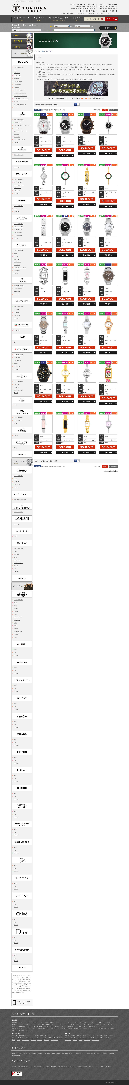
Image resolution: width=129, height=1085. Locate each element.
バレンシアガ (100, 1037)
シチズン (85, 1026)
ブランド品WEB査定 (51, 1066)
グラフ (28, 1028)
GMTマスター (17, 78)
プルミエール (17, 315)
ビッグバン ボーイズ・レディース (22, 125)
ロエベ (66, 1037)
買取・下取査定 (85, 98)
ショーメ (70, 1028)
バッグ (15, 649)
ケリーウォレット (18, 631)
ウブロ (20, 1022)
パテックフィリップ (18, 154)
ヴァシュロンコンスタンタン (69, 1026)
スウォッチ (53, 1028)
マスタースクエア (18, 235)
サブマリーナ (17, 73)
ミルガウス (16, 87)
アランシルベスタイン (81, 1024)
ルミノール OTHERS (19, 185)
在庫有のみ (17, 27)
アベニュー (16, 309)
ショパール (98, 1024)
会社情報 (91, 13)
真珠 (15, 568)
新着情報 (70, 13)
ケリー (15, 605)
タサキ (18, 1040)
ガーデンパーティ (18, 617)
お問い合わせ (101, 13)
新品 (15, 25)
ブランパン (14, 1030)
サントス (16, 256)
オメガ (75, 1022)
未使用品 (36, 25)
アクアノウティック (61, 1024)
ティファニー (111, 1028)
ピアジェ (46, 1026)
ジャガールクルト (22, 1026)
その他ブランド (54, 1040)
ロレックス (14, 1022)
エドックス (93, 1028)
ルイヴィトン (31, 1026)
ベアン (15, 622)
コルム (104, 1024)
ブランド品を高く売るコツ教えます (66, 1066)
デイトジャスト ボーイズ (20, 93)
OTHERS (16, 107)
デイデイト (16, 101)
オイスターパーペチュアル (20, 104)
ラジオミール (17, 190)
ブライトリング (15, 1024)
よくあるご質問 (81, 13)
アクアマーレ (17, 366)
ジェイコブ (41, 1024)
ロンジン (34, 1028)
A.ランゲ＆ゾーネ (102, 1028)
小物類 (15, 637)
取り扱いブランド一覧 (17, 1053)
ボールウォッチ (77, 1028)
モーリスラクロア (23, 1030)
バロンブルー (17, 259)
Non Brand (14, 1042)
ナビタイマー (17, 387)
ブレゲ (15, 405)
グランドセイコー (18, 420)
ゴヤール (79, 1035)
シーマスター (17, 291)
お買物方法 (111, 1053)
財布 (15, 652)
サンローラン (92, 1037)
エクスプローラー (18, 81)
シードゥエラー (17, 75)
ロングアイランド (18, 229)
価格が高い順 (51, 110)
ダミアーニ (16, 524)
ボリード (16, 608)
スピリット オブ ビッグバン (20, 131)
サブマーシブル (17, 188)
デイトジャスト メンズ (19, 90)
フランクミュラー (60, 1022)
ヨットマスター (17, 84)
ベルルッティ (73, 1037)
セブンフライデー (50, 1024)
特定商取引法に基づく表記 (93, 1053)
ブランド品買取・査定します (25, 1066)
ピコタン (16, 614)
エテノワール (71, 1024)
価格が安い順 (60, 110)
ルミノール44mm (18, 182)
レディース (16, 211)
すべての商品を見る (18, 67)
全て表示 (105, 110)
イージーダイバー (18, 357)
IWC (15, 342)
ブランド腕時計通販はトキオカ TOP (43, 51)
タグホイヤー (17, 330)
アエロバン (16, 134)
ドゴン (15, 625)
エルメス (16, 435)
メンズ (15, 208)
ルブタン (107, 1037)
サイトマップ (111, 13)
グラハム (110, 1024)
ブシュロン (46, 1040)
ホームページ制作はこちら (111, 1082)
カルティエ (69, 1022)
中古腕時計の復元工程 (82, 1066)
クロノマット (17, 384)
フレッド (59, 1035)
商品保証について (80, 1053)
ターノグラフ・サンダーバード (21, 98)
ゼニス (15, 447)
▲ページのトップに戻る (111, 471)
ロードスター (17, 270)
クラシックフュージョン (19, 139)
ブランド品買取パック (39, 1066)
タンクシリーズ (17, 262)
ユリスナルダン (62, 1028)
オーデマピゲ (17, 167)
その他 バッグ (17, 620)
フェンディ (85, 1028)
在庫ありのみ (113, 110)
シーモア (16, 363)
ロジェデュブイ (106, 1022)
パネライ (46, 1022)
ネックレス (16, 481)
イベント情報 (47, 1053)
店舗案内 (14, 1066)
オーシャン (16, 312)
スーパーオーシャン (18, 390)
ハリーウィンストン (18, 511)
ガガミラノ (57, 1026)
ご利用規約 (104, 1053)
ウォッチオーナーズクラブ (68, 1053)
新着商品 (40, 1053)
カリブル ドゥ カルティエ (20, 267)
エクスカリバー (17, 360)
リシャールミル (93, 1026)
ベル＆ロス (91, 1024)
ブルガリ (14, 1026)
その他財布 (16, 634)
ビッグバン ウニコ (18, 128)
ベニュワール (17, 265)
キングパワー (17, 136)
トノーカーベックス (18, 226)
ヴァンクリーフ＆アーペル (20, 499)
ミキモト (33, 1040)
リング (15, 478)
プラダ (105, 1035)
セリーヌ (75, 1040)
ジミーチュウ (68, 1040)
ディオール (87, 1040)
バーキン (16, 602)
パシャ (15, 253)
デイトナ (16, 70)
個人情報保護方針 (16, 1055)
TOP (64, 13)
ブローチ (16, 565)
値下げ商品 (28, 25)
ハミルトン (101, 1026)
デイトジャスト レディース (20, 96)
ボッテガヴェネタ (82, 1037)
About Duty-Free (56, 1053)
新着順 (44, 110)
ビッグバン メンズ (18, 122)
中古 (21, 25)
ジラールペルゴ (41, 1028)
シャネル (52, 1022)
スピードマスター (18, 288)
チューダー (39, 1026)
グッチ (15, 536)
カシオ (31, 1030)
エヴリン (16, 611)
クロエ (80, 1040)
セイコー (16, 423)
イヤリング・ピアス (18, 563)
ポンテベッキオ (25, 1040)
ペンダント (16, 557)
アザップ (16, 628)
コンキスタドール (18, 232)
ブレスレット (17, 484)
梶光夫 (13, 1040)
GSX (48, 1028)
